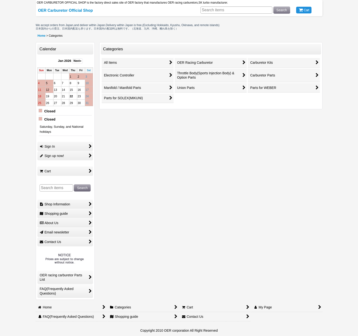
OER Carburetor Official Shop (65, 10)
